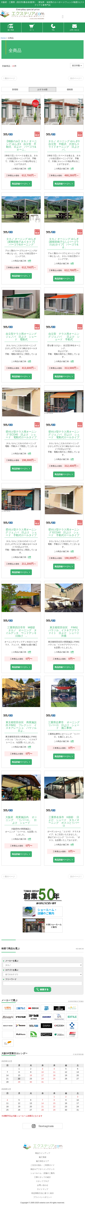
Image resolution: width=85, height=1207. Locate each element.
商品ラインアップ (42, 1153)
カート (32, 27)
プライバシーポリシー (42, 1197)
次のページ (75, 78)
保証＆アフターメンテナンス (42, 1169)
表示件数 (77, 65)
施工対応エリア (42, 1161)
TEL (53, 27)
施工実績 (11, 27)
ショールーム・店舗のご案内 (42, 1173)
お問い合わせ (74, 27)
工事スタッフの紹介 (42, 1177)
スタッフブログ (42, 1181)
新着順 (15, 89)
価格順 (70, 89)
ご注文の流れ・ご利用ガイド (42, 1165)
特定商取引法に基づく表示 (42, 1193)
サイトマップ (42, 1189)
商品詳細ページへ (20, 184)
